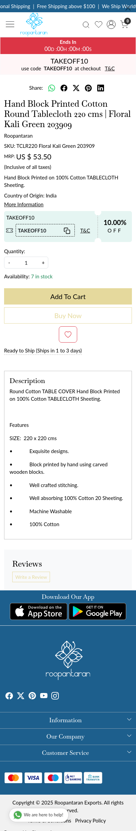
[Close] (128, 8)
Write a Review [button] (31, 577)
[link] (86, 24)
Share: (36, 88)
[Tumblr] (63, 696)
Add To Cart (68, 296)
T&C (110, 68)
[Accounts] (111, 24)
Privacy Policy (90, 820)
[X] (21, 696)
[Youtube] (44, 696)
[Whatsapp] (52, 88)
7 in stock (41, 276)
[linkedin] (101, 88)
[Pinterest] (32, 696)
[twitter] (76, 88)
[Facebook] (9, 696)
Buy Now (68, 315)
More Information (24, 204)
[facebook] (64, 88)
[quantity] (26, 263)
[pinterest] (88, 88)
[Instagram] (55, 696)
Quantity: (14, 251)
